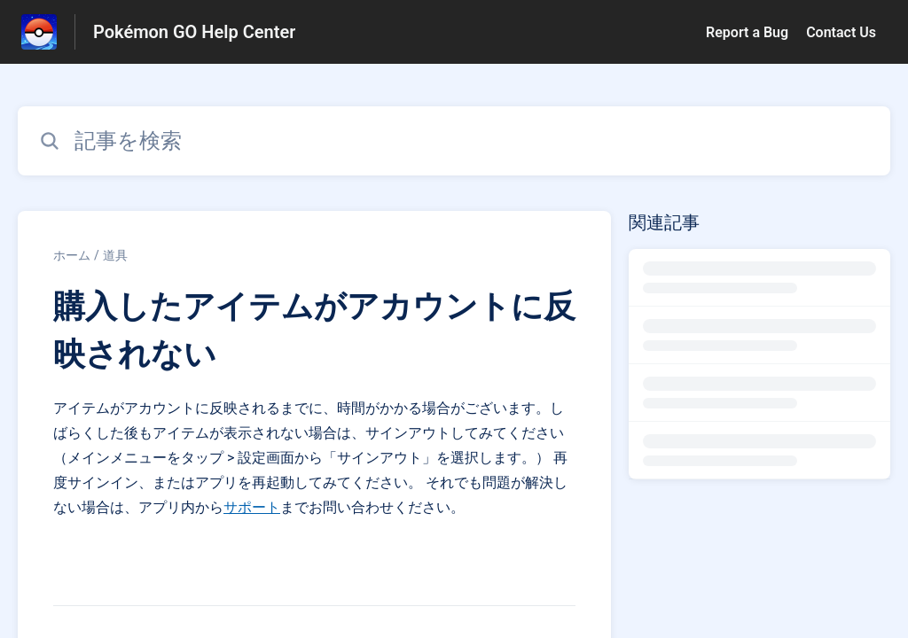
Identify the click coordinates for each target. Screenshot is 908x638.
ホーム (71, 255)
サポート (251, 507)
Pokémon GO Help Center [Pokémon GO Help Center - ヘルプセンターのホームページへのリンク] (194, 32)
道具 (115, 255)
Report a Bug (747, 32)
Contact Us (841, 32)
